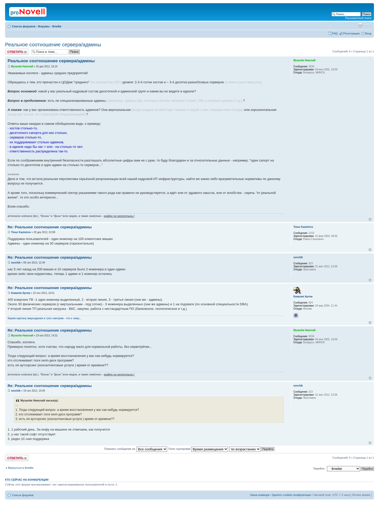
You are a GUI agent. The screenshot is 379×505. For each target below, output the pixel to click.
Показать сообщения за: (135, 448)
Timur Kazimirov (21, 232)
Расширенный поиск (358, 17)
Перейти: (319, 468)
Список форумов (23, 26)
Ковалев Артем (20, 293)
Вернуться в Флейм (20, 467)
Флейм (56, 26)
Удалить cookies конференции (291, 494)
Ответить (17, 52)
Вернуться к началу (370, 219)
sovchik (15, 262)
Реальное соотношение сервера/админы (53, 44)
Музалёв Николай (22, 66)
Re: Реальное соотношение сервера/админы (50, 227)
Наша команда (259, 494)
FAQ (335, 33)
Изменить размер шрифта (367, 25)
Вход (368, 33)
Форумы (44, 26)
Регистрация (351, 33)
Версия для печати (360, 25)
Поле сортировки (198, 448)
